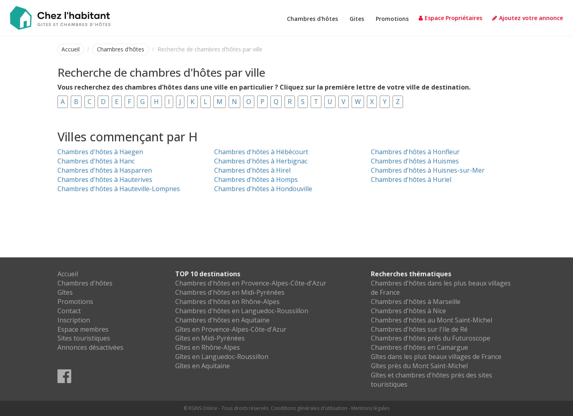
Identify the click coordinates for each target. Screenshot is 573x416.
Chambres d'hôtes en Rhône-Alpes (227, 301)
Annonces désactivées (90, 347)
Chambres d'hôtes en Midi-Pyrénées (229, 292)
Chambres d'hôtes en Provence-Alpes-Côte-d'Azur (250, 283)
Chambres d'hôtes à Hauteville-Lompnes (118, 188)
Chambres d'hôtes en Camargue (419, 347)
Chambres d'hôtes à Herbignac (260, 161)
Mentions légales (370, 408)
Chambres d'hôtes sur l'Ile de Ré (419, 329)
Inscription (73, 320)
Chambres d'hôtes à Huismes (415, 161)
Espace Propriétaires (450, 18)
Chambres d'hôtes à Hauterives (104, 179)
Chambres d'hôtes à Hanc (96, 161)
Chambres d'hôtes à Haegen (100, 151)
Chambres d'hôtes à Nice (408, 310)
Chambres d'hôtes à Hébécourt (261, 151)
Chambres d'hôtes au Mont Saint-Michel (431, 320)
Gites (357, 18)
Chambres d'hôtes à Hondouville (263, 188)
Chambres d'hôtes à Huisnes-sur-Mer (428, 170)
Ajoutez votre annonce (527, 18)
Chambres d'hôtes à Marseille (415, 301)
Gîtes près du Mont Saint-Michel (419, 365)
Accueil (70, 49)
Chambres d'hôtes (312, 18)
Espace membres (82, 329)
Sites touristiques (83, 338)
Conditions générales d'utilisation (309, 408)
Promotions (392, 18)
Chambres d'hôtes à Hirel (252, 170)
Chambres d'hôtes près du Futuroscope (430, 338)
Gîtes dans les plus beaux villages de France (436, 356)
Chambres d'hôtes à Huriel (411, 179)
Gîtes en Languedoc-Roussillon (221, 356)
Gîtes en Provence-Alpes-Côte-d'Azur (230, 329)
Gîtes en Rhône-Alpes (207, 347)
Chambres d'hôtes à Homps (256, 179)
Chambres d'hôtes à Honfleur (415, 151)
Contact (69, 310)
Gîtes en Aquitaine (202, 365)
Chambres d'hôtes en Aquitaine (222, 320)
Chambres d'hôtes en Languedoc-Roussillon (241, 310)
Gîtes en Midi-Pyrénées (210, 338)
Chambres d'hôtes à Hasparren (104, 170)
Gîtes (65, 292)
